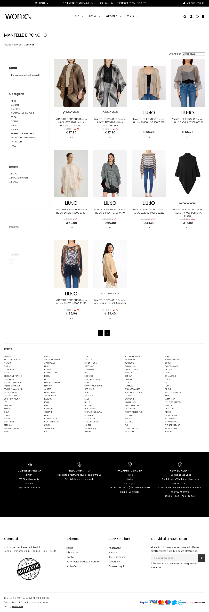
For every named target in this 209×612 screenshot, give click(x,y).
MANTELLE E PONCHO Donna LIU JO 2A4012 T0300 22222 (71, 316)
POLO (13, 145)
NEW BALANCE (90, 408)
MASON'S (8, 405)
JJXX (167, 395)
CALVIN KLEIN (130, 366)
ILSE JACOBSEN (10, 395)
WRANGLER (129, 431)
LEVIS (46, 402)
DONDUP (128, 376)
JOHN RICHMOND (12, 399)
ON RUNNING (130, 408)
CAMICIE (15, 104)
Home (69, 548)
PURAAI (7, 418)
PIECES (168, 412)
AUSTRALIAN (49, 363)
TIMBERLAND (49, 428)
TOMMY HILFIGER (132, 428)
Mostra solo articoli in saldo (24, 75)
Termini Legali (116, 566)
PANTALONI (16, 141)
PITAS (46, 415)
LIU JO (87, 402)
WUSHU (168, 431)
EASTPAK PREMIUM (92, 379)
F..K (166, 382)
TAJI (126, 425)
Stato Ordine (73, 566)
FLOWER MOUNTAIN (93, 386)
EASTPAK (128, 379)
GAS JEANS (89, 389)
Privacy (113, 552)
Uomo (77, 16)
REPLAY (128, 418)
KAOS (86, 399)
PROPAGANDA (171, 415)
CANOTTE (16, 109)
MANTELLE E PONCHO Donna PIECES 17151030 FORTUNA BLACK (187, 227)
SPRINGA (8, 425)
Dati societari (10, 602)
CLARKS (47, 369)
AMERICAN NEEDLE (52, 359)
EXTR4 (127, 382)
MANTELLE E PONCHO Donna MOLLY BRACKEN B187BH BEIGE (110, 316)
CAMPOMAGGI (171, 366)
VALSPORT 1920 (171, 428)
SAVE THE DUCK (91, 421)
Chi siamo (72, 552)
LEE (5, 402)
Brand (130, 16)
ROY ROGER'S (171, 418)
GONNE (14, 121)
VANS (6, 431)
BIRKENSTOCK (90, 363)
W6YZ (47, 431)
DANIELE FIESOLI (51, 372)
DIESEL (47, 376)
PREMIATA (88, 415)
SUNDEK (87, 425)
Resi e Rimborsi (117, 557)
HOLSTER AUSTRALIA (133, 392)
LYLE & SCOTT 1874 (173, 402)
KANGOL (48, 399)
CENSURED (9, 369)
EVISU (86, 382)
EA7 (45, 379)
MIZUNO (88, 405)
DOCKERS (88, 376)
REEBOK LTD (89, 418)
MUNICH (168, 405)
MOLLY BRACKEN (132, 405)
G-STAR (47, 389)
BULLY (46, 366)
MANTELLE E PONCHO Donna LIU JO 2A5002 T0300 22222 (148, 225)
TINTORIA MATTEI (91, 428)
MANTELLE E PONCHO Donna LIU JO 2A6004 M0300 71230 (149, 120)
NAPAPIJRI (48, 408)
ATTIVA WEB (17, 606)
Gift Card (111, 16)
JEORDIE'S (88, 395)
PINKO (6, 415)
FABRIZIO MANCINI (12, 386)
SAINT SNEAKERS (51, 421)
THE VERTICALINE (11, 428)
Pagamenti (115, 548)
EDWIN (167, 379)
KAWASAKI (129, 399)
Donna (92, 16)
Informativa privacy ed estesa (34, 602)
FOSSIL (168, 386)
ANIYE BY (88, 359)
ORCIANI (48, 412)
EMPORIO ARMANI (52, 382)
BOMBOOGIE (130, 363)
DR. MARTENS (170, 376)
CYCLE (7, 372)
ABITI (13, 100)
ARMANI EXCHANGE (173, 359)
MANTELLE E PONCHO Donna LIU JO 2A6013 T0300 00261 (187, 120)
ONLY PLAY (169, 408)
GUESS (87, 392)
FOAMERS (129, 386)
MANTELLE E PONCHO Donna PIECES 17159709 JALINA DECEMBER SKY (110, 122)
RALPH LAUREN (50, 418)
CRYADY (168, 369)
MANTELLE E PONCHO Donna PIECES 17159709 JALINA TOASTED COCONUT (71, 122)
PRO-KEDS (129, 415)
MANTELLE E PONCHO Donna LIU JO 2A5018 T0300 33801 (71, 225)
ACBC (86, 356)
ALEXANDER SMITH (132, 356)
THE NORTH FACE (172, 425)
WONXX (87, 431)
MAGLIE (14, 129)
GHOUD (168, 389)
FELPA (13, 117)
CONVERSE (89, 369)
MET (46, 405)
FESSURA (48, 386)
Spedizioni (114, 561)
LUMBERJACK (130, 402)
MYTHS (7, 408)
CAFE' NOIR (89, 366)
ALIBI (167, 356)
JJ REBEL (128, 395)
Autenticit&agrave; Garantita (83, 561)
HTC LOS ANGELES (173, 392)
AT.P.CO (7, 363)
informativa (156, 567)
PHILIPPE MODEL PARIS (134, 412)
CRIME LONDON (131, 369)
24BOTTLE (8, 356)
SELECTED (129, 421)
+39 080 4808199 (195, 3)
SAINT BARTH (9, 421)
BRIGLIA (168, 363)
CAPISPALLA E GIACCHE (22, 113)
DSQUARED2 (9, 379)
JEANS (14, 125)
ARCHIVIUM (130, 359)
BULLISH (7, 366)
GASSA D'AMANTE (132, 389)
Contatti (71, 557)
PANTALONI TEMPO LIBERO (24, 137)
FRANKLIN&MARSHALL (13, 389)
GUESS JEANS (50, 392)
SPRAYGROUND (171, 421)
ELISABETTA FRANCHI (13, 382)
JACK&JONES (50, 395)
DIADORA (128, 372)
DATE (86, 372)
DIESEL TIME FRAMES (13, 376)
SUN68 (47, 425)
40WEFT (47, 356)
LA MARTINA (170, 399)
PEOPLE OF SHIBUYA (93, 412)
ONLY (6, 412)
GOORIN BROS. (10, 392)
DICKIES (168, 372)
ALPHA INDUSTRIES (12, 359)
